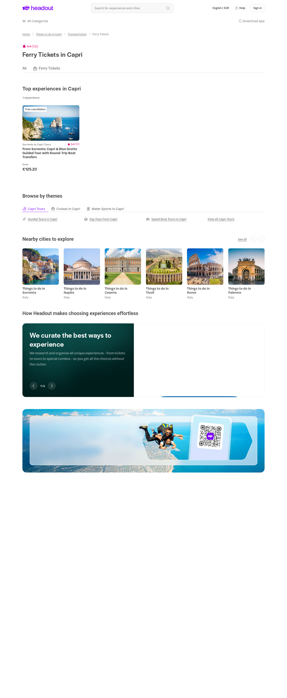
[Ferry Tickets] (49, 68)
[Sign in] (257, 8)
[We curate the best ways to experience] (199, 356)
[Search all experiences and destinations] (132, 8)
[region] (143, 68)
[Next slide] (52, 386)
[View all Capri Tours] (221, 219)
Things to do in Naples (75, 290)
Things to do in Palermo (239, 290)
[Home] (26, 34)
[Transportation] (77, 34)
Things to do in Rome (198, 290)
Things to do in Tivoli (157, 290)
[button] (240, 8)
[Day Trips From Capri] (100, 219)
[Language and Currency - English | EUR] (221, 8)
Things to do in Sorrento (33, 290)
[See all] (242, 239)
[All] (24, 68)
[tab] (36, 208)
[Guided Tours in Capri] (39, 219)
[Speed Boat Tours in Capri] (166, 219)
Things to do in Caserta (116, 290)
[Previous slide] (34, 386)
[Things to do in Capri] (49, 34)
